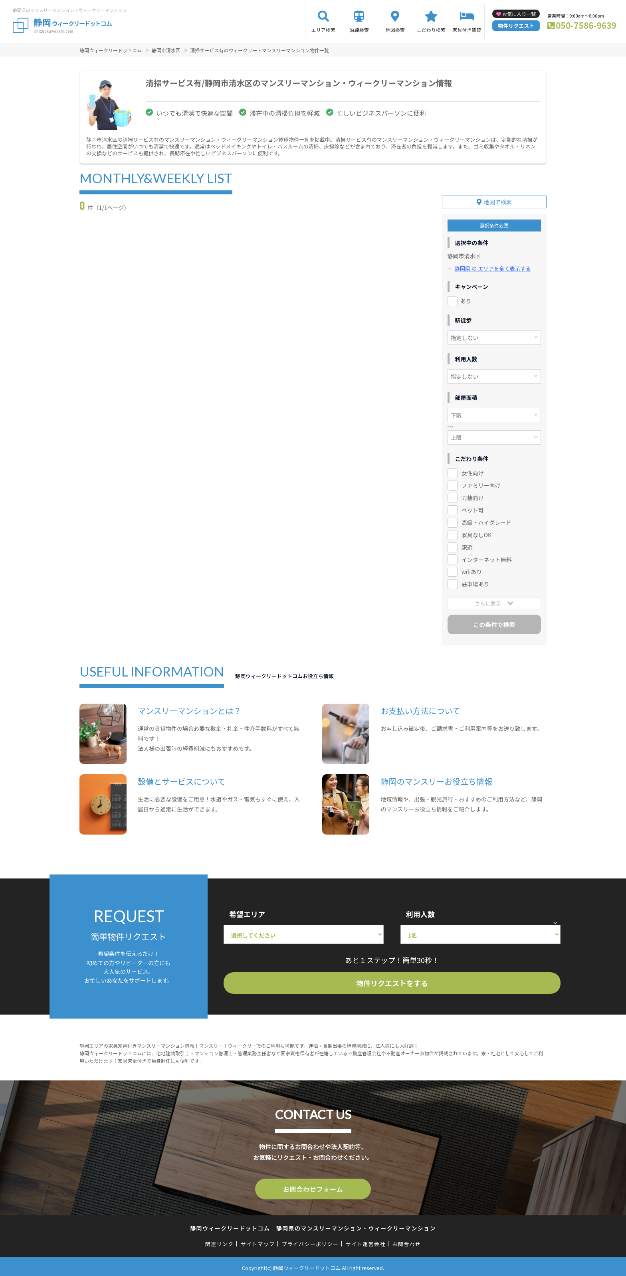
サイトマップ (258, 1241)
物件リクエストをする (392, 981)
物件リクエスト (516, 26)
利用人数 (420, 912)
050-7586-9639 (586, 25)
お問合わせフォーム (313, 1187)
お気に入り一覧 (519, 13)
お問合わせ (406, 1241)
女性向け (473, 471)
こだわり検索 (431, 29)
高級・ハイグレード (486, 521)
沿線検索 (359, 29)
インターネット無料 (487, 558)
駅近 (467, 546)
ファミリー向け (481, 484)
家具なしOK (476, 533)
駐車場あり (475, 583)
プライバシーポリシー (310, 1241)
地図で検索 (498, 201)
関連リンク (219, 1241)
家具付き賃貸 (466, 29)
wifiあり (472, 570)
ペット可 (473, 508)
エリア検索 (323, 29)
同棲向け (473, 496)
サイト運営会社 (365, 1241)
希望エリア (247, 912)
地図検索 (395, 29)
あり (465, 299)
